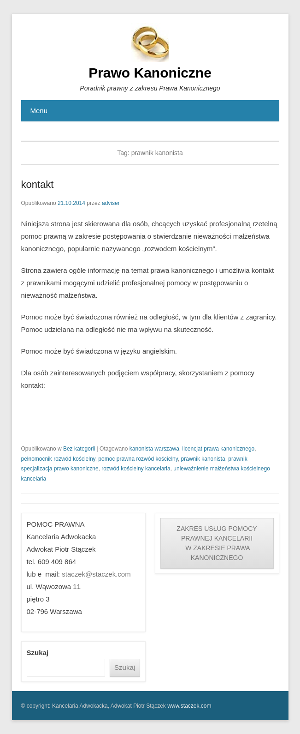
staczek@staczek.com (96, 574)
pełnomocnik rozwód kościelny (58, 459)
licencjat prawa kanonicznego (218, 448)
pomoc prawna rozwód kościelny (138, 459)
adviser (111, 203)
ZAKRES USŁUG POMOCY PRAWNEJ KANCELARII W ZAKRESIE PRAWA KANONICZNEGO (216, 543)
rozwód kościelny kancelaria (135, 468)
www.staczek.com (189, 706)
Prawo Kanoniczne (150, 72)
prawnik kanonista (203, 459)
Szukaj (38, 652)
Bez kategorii (79, 448)
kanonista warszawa (154, 448)
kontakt (37, 184)
